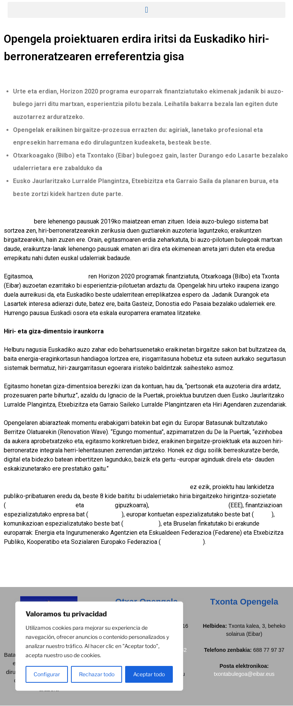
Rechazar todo (96, 674)
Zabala (263, 514)
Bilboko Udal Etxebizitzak (40, 505)
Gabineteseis (141, 523)
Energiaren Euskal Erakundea (189, 505)
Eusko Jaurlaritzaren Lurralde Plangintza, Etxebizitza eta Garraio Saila (96, 487)
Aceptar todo (149, 674)
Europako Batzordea (62, 276)
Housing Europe (182, 541)
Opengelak (18, 221)
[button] (146, 10)
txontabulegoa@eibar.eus (244, 674)
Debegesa (99, 505)
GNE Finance (105, 514)
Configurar (47, 674)
